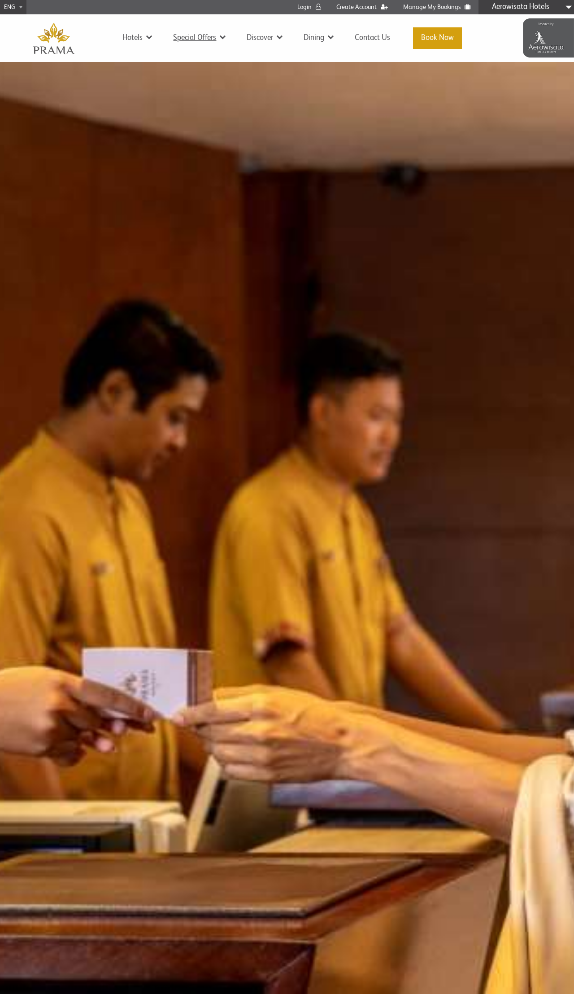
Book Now (437, 38)
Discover (260, 38)
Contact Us (372, 38)
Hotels (132, 38)
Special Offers (194, 38)
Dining (314, 38)
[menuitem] (134, 38)
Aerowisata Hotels (520, 7)
